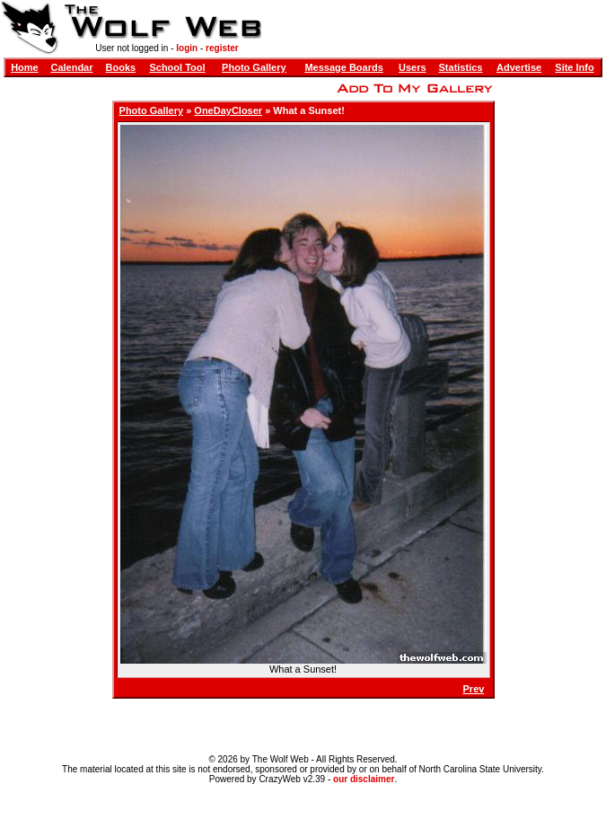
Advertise (518, 67)
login (187, 48)
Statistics (461, 67)
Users (412, 67)
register (222, 48)
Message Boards (343, 67)
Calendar (71, 67)
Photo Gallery (254, 67)
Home (25, 67)
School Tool (177, 67)
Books (121, 67)
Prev (474, 688)
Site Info (574, 67)
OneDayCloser (228, 110)
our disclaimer (363, 779)
